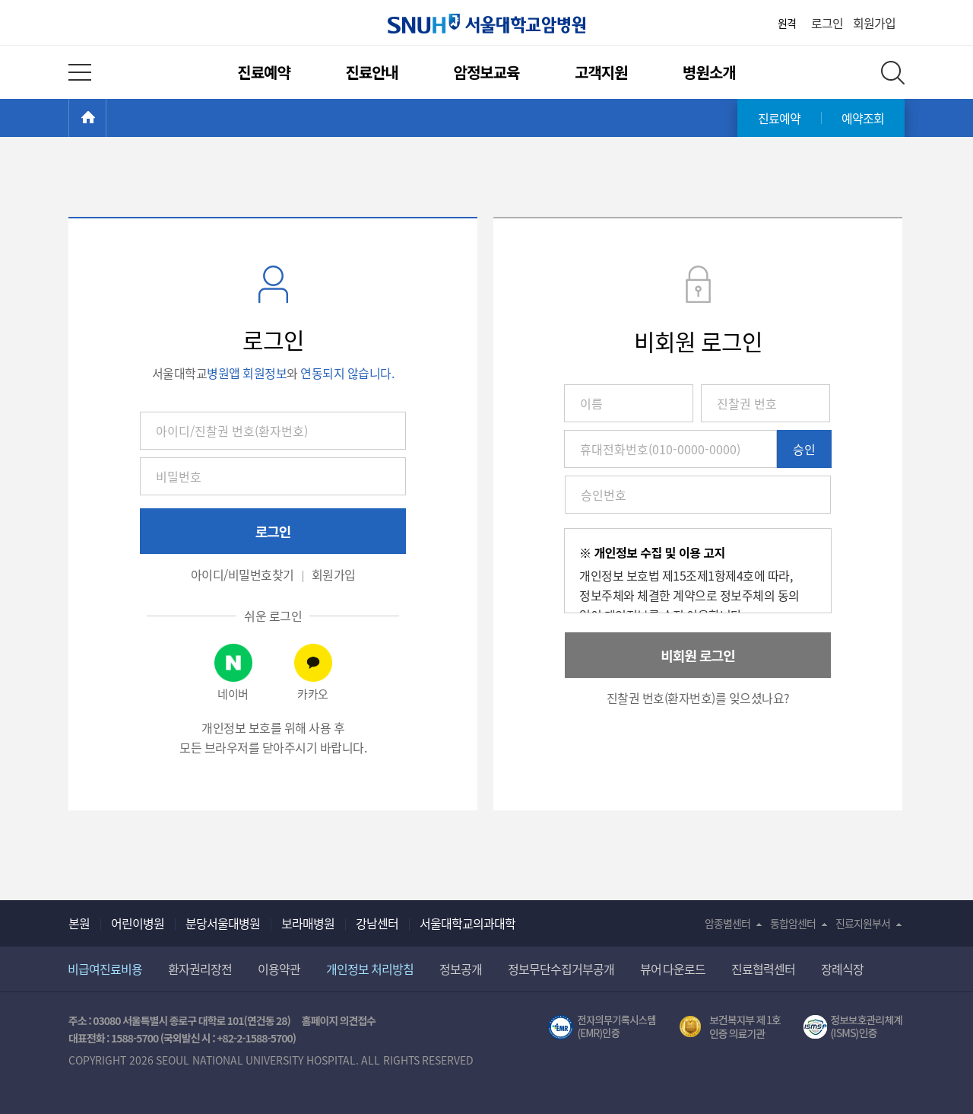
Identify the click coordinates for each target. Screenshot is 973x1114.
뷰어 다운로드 (673, 969)
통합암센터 (793, 923)
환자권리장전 (200, 969)
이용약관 (279, 969)
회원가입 (874, 23)
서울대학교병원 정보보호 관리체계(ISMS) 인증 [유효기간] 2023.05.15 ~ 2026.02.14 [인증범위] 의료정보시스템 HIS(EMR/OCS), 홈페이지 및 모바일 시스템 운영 (854, 1027)
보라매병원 (307, 923)
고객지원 (601, 72)
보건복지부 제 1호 (730, 1027)
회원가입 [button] (334, 574)
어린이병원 (137, 923)
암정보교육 (487, 72)
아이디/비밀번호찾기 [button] (242, 574)
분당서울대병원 (222, 923)
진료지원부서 (862, 923)
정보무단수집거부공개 (561, 969)
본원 (79, 923)
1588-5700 (134, 1038)
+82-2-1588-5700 (255, 1038)
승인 (804, 449)
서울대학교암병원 (486, 23)
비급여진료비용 (105, 969)
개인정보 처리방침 (370, 969)
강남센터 (377, 923)
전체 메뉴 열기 (79, 72)
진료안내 (371, 72)
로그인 (827, 23)
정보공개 (460, 969)
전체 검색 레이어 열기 (893, 72)
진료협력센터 (763, 969)
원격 (787, 22)
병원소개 (709, 72)
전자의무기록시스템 (602, 1027)
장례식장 (842, 969)
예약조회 (862, 118)
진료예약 (263, 72)
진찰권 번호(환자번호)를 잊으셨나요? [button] (698, 698)
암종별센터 (727, 923)
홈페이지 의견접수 (339, 1020)
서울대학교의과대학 (467, 923)
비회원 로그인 (697, 655)
